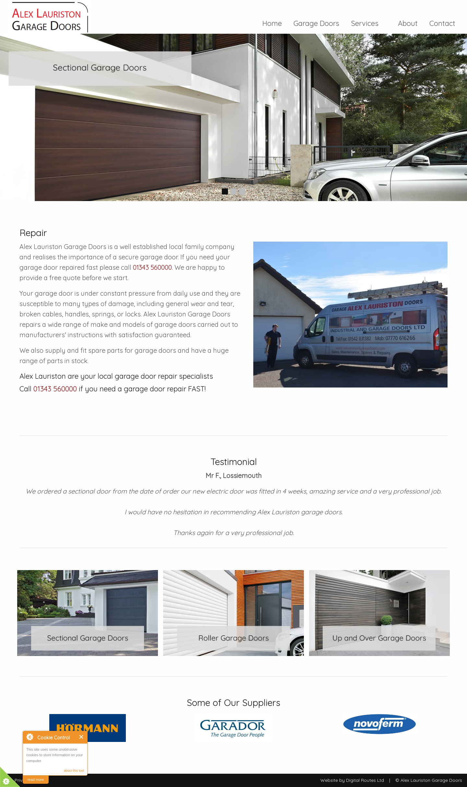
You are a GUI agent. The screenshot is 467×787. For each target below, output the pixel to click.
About (408, 23)
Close (81, 737)
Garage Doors (315, 23)
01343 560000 (152, 267)
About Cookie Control (29, 736)
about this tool (74, 770)
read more (36, 779)
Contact (439, 23)
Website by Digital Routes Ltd (352, 780)
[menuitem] (275, 23)
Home (275, 23)
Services (367, 23)
